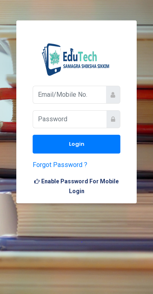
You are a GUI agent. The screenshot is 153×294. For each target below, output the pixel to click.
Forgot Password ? (60, 165)
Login (76, 144)
